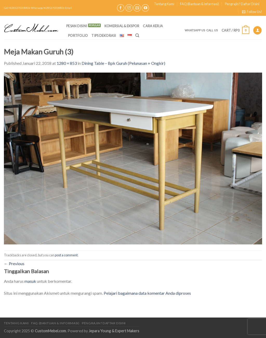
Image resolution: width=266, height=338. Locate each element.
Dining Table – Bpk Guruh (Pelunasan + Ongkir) (123, 63)
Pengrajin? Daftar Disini (242, 4)
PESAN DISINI (76, 26)
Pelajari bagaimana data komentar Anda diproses (147, 293)
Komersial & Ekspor (121, 26)
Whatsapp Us (195, 30)
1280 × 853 (67, 63)
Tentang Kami (164, 4)
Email (68, 7)
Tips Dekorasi (103, 35)
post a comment (66, 255)
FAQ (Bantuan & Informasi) (199, 4)
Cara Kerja (153, 26)
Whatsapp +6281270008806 (48, 7)
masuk (30, 281)
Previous (14, 263)
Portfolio (78, 35)
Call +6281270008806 (17, 7)
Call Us (212, 30)
